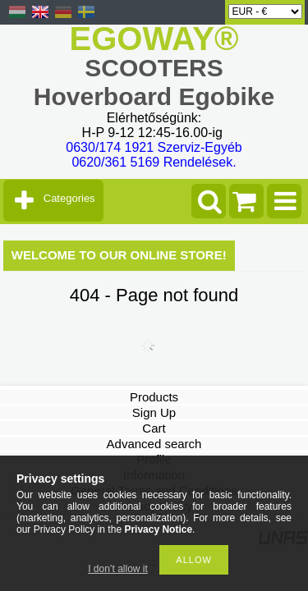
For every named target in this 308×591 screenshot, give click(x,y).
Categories (69, 198)
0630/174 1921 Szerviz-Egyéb (153, 147)
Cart (153, 428)
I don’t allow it (118, 569)
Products (154, 397)
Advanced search (154, 444)
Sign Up (154, 412)
